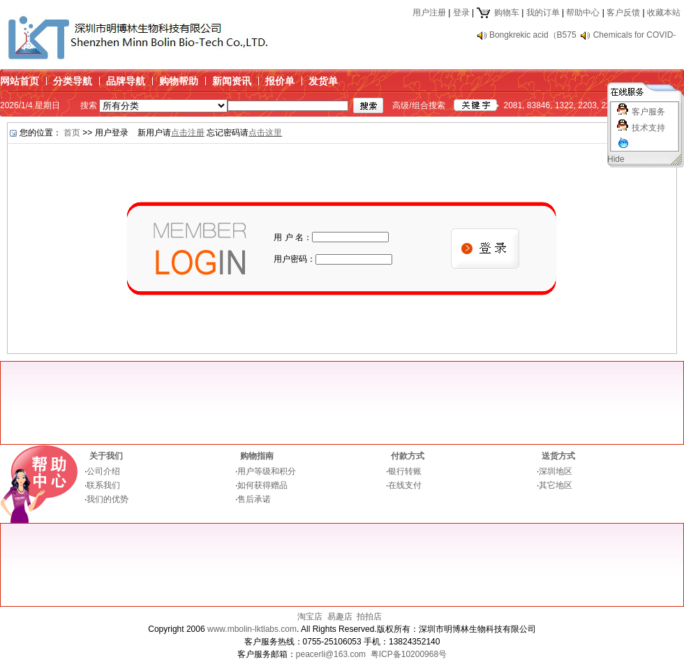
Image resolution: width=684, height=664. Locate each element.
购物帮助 (178, 81)
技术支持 (648, 128)
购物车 (497, 12)
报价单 (280, 81)
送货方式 (558, 456)
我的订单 (543, 12)
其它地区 (555, 485)
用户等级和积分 (266, 471)
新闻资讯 (231, 81)
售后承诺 (254, 499)
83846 (538, 105)
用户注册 (429, 12)
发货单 (323, 81)
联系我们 (103, 485)
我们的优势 (107, 499)
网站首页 (19, 81)
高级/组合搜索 (418, 105)
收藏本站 (664, 12)
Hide (616, 159)
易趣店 (339, 616)
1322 (564, 105)
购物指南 (257, 456)
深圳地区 (555, 471)
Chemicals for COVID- (634, 35)
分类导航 (72, 81)
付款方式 (407, 456)
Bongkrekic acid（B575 (533, 35)
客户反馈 (623, 12)
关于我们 (106, 456)
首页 (72, 133)
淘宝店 (309, 616)
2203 (587, 105)
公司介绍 (103, 471)
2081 (512, 105)
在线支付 (405, 485)
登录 (461, 12)
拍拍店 (369, 616)
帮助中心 (583, 12)
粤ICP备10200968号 (409, 654)
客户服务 (648, 112)
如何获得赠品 (262, 485)
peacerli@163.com (331, 654)
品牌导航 (125, 81)
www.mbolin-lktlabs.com (252, 629)
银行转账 (405, 471)
